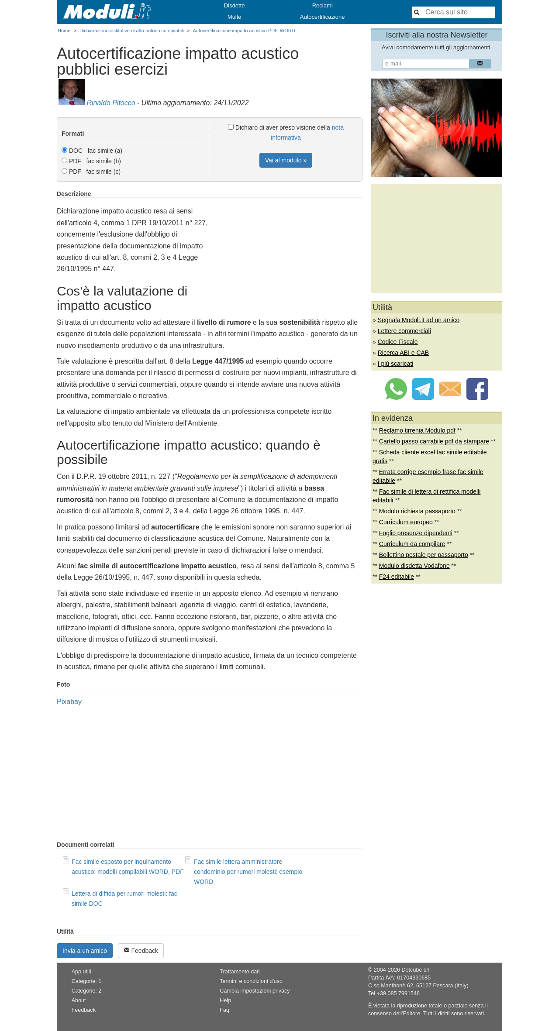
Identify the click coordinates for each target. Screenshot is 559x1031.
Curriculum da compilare (412, 543)
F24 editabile (396, 576)
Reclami (322, 5)
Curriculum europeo (406, 522)
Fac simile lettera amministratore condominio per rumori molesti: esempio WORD (248, 871)
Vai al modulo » (286, 160)
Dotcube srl (415, 970)
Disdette (234, 5)
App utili (81, 972)
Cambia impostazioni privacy (255, 991)
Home (64, 30)
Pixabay (69, 701)
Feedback (141, 950)
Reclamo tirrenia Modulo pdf (417, 430)
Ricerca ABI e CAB (403, 352)
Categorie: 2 (87, 991)
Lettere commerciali (404, 330)
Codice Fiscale (398, 341)
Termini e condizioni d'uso (251, 981)
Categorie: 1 (87, 981)
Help (225, 1000)
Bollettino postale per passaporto (423, 554)
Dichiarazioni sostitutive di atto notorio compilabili (131, 30)
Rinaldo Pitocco (110, 103)
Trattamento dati (239, 972)
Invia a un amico (84, 950)
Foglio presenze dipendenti (415, 532)
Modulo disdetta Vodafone (414, 565)
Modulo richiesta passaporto (417, 511)
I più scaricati (396, 363)
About (79, 1000)
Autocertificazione (322, 17)
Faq (224, 1010)
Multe (235, 17)
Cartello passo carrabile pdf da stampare (434, 441)
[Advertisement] (289, 251)
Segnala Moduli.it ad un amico (419, 319)
